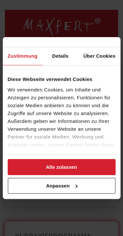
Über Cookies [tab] (99, 56)
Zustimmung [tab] (22, 56)
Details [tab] (60, 56)
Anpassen (61, 185)
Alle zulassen (61, 167)
